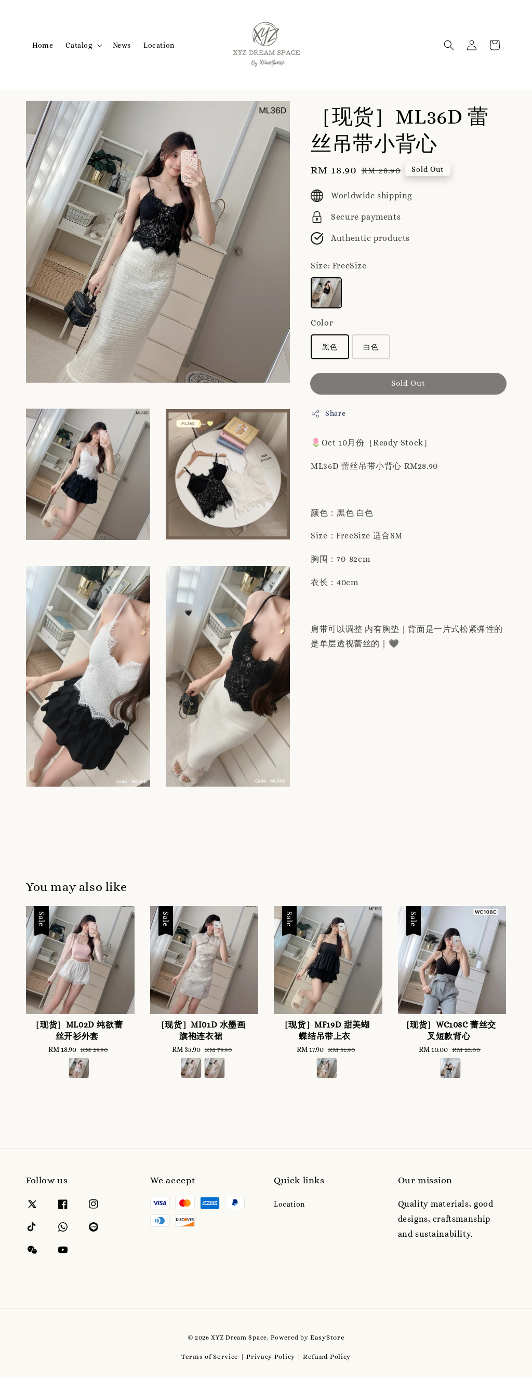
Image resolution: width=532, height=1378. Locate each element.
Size (338, 266)
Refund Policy (327, 1356)
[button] (448, 45)
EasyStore (327, 1337)
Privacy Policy (270, 1356)
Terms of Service (209, 1356)
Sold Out (408, 383)
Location (159, 45)
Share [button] (328, 413)
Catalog (78, 45)
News (122, 45)
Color (322, 323)
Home (42, 45)
